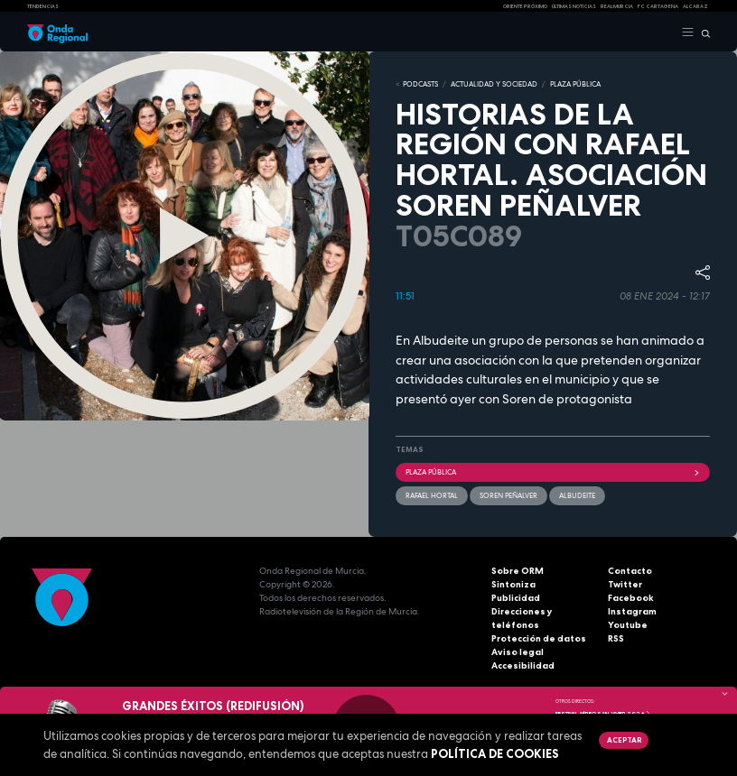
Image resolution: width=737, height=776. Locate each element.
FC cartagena (658, 6)
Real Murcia (617, 6)
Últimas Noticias (574, 6)
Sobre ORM (517, 571)
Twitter (625, 584)
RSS (616, 638)
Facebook (631, 598)
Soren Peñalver (508, 495)
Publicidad (515, 598)
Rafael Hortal (432, 495)
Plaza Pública (553, 471)
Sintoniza (513, 584)
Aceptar (624, 739)
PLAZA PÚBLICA (575, 83)
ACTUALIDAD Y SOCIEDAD (494, 83)
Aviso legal (517, 652)
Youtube (628, 625)
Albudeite (577, 495)
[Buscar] (702, 32)
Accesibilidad (523, 665)
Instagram (632, 611)
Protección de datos (538, 638)
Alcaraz (695, 6)
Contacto (630, 571)
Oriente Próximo (525, 6)
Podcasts (420, 83)
